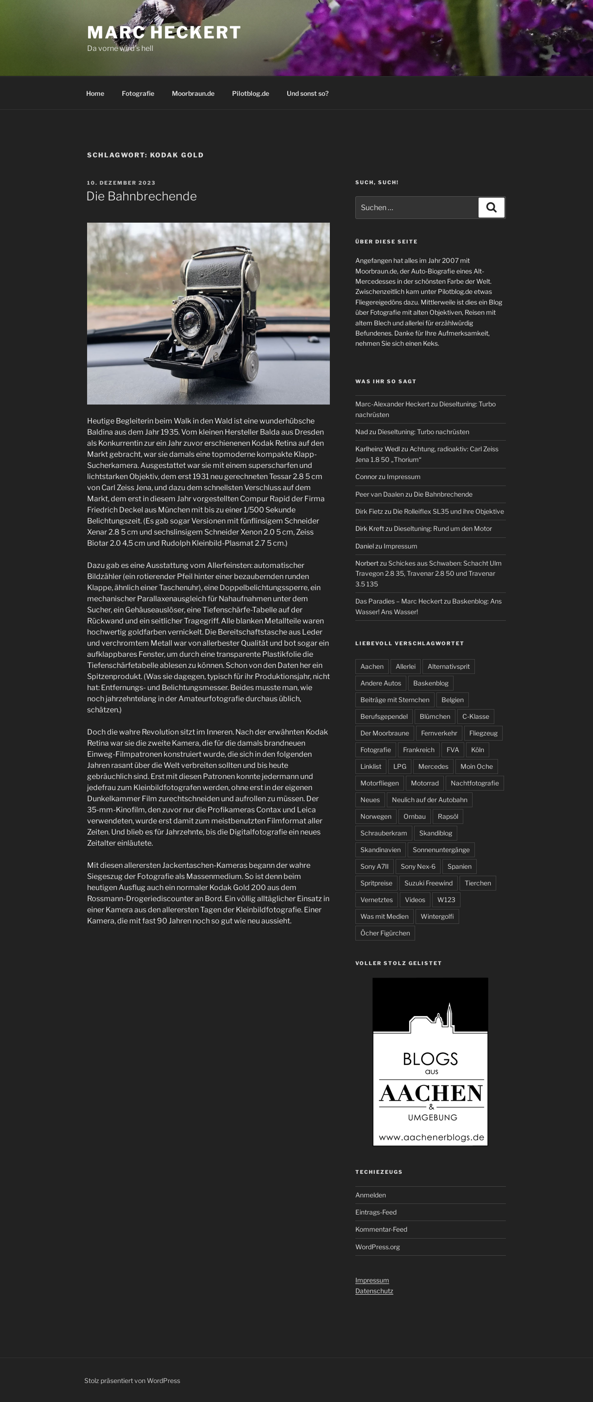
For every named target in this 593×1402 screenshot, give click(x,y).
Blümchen (435, 716)
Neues (370, 800)
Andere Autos (380, 683)
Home (95, 93)
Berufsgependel (384, 716)
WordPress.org (377, 1247)
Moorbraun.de (193, 93)
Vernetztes (376, 900)
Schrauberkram (383, 833)
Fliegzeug (483, 733)
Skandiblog (435, 833)
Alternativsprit (449, 666)
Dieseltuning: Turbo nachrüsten (423, 432)
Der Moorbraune (384, 733)
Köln (477, 750)
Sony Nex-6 (418, 866)
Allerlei (406, 666)
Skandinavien (380, 850)
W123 (446, 900)
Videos (415, 900)
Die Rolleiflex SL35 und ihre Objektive (448, 511)
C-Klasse (475, 716)
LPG (399, 766)
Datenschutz (374, 1291)
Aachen (372, 666)
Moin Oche (477, 766)
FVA (453, 750)
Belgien (453, 700)
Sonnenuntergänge (441, 850)
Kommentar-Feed (381, 1229)
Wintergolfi (437, 916)
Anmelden (370, 1195)
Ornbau (415, 816)
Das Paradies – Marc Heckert (398, 601)
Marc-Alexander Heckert (392, 404)
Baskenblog (430, 683)
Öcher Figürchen (385, 933)
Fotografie (138, 93)
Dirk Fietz (369, 511)
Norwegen (375, 816)
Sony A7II (374, 866)
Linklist (370, 766)
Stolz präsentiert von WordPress (132, 1380)
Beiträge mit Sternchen (394, 700)
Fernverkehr (439, 733)
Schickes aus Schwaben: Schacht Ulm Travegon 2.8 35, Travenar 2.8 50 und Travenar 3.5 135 (428, 573)
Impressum (404, 476)
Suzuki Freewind (428, 883)
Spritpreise (376, 883)
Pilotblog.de (250, 93)
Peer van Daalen (379, 494)
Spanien (460, 866)
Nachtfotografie (475, 783)
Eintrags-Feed (376, 1212)
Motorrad (425, 783)
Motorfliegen (379, 783)
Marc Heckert (164, 32)
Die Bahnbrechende (141, 196)
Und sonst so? (307, 93)
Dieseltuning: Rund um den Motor (443, 528)
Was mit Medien (384, 916)
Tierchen (478, 883)
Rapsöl (448, 816)
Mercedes (433, 766)
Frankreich (419, 750)
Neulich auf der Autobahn (429, 800)
